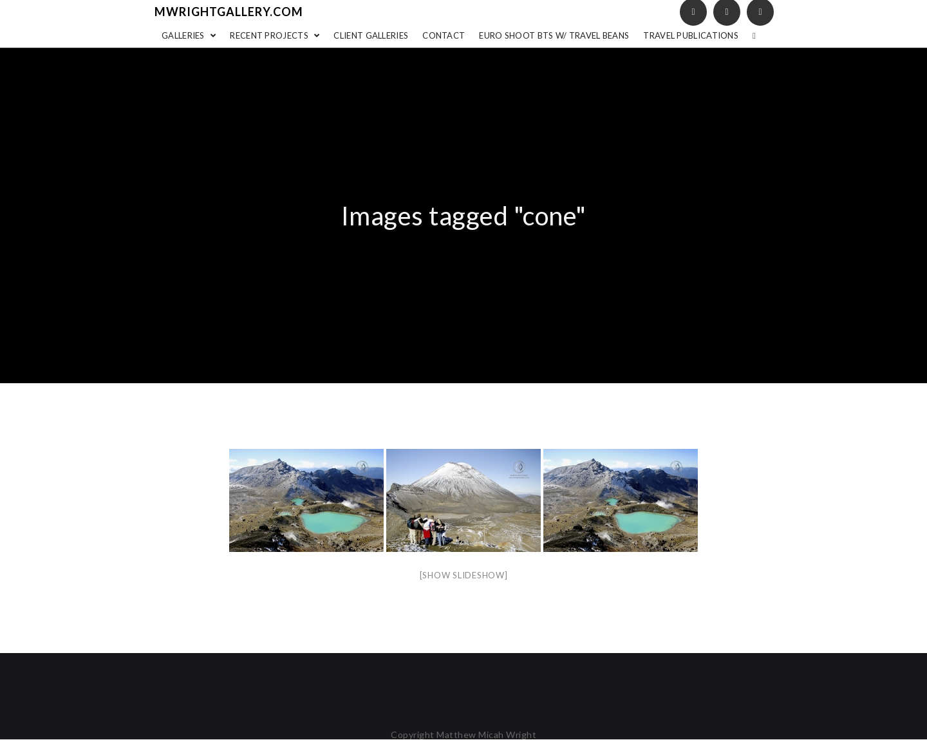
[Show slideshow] (464, 575)
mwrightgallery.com (228, 12)
